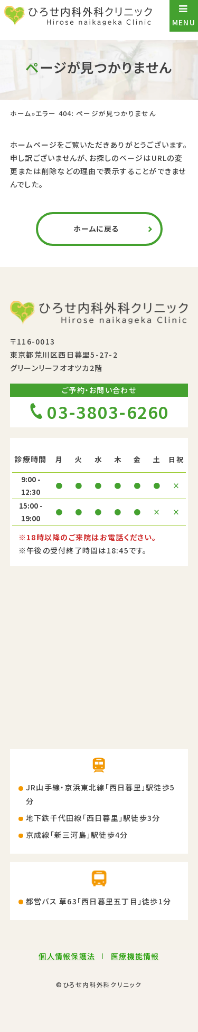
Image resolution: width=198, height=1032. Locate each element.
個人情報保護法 (67, 956)
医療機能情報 (135, 956)
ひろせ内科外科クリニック (102, 984)
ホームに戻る (96, 228)
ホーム (21, 113)
